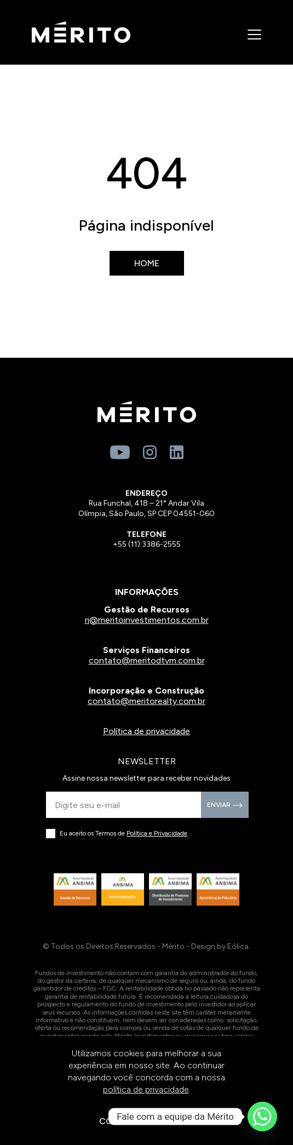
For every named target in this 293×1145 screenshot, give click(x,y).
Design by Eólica (220, 946)
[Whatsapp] (262, 1116)
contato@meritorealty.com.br (146, 701)
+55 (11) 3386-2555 (147, 544)
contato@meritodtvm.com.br (147, 660)
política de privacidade (146, 1089)
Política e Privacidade (157, 833)
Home (146, 263)
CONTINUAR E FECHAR (146, 1121)
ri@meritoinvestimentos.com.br (147, 620)
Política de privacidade (146, 731)
